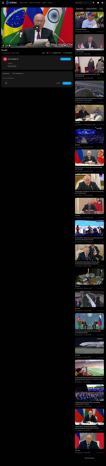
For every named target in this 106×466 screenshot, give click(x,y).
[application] (37, 27)
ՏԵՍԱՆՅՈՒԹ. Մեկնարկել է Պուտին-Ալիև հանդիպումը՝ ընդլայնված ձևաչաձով (87, 263)
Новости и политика (35, 3)
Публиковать (67, 83)
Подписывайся (66, 59)
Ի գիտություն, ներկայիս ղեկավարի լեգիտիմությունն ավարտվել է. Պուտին (87, 427)
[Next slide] (101, 8)
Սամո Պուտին (79, 52)
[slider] (31, 45)
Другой (44, 3)
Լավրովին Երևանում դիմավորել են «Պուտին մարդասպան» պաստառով (89, 99)
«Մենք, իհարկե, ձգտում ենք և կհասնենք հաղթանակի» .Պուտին (87, 403)
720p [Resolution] (68, 45)
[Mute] (65, 45)
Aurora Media (13, 59)
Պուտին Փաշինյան (81, 29)
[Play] (3, 45)
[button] (102, 3)
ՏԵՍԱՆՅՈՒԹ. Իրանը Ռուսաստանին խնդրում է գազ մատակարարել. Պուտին (89, 238)
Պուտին (77, 122)
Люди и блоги (24, 3)
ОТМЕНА (58, 83)
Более (50, 3)
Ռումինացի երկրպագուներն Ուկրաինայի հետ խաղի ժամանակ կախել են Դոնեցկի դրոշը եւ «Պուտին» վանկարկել (89, 379)
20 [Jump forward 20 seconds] (62, 45)
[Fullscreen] (70, 45)
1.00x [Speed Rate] (59, 45)
